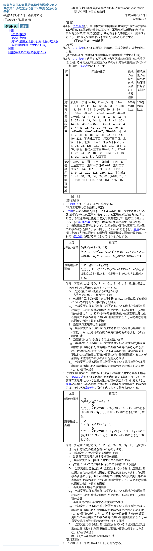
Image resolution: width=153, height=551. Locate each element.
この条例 (78, 26)
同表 (136, 229)
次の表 (84, 65)
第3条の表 (84, 222)
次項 (70, 211)
